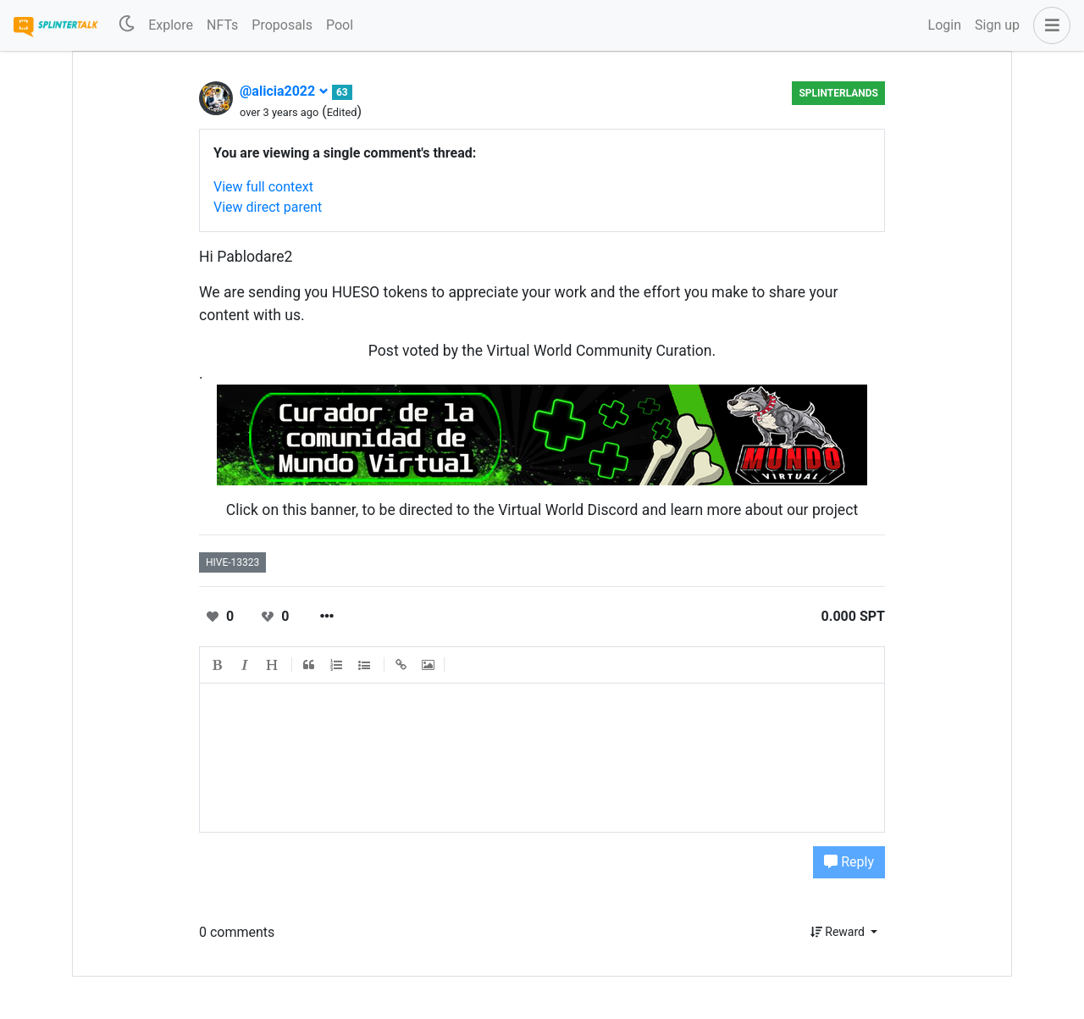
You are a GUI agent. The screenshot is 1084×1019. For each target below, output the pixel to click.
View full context (263, 187)
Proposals (282, 25)
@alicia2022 (284, 91)
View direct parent (267, 207)
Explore (170, 25)
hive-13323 (232, 562)
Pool (339, 25)
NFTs (222, 25)
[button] (1048, 25)
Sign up (997, 25)
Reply (849, 862)
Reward (839, 932)
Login (944, 25)
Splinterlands (838, 93)
